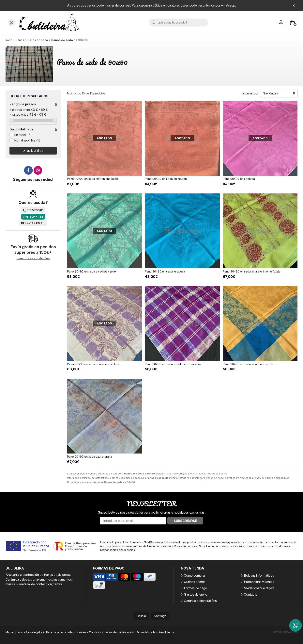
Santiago (160, 616)
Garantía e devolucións (200, 601)
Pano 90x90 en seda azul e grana (89, 456)
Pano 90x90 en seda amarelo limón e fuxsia (251, 271)
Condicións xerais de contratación (111, 632)
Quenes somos (194, 582)
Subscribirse (185, 521)
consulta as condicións (33, 258)
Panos (257, 477)
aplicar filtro (35, 151)
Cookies (80, 632)
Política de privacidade (58, 632)
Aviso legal (33, 632)
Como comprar (194, 575)
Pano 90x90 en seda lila (239, 178)
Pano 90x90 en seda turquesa (165, 271)
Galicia (141, 616)
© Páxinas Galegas (285, 632)
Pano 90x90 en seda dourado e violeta (93, 364)
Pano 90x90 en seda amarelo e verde (248, 364)
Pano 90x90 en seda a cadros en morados (173, 364)
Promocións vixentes (259, 582)
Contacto (250, 594)
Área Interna (166, 632)
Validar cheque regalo (259, 588)
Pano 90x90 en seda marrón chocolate (93, 178)
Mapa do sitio (14, 632)
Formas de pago (195, 588)
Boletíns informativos (259, 575)
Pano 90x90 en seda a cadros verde (91, 271)
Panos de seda (215, 477)
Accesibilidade (146, 632)
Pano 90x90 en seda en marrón (166, 178)
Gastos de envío (195, 594)
